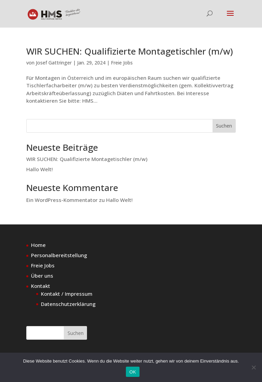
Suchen (224, 125)
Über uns (42, 275)
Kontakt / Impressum (66, 293)
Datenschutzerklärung (68, 303)
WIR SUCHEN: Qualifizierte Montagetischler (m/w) (129, 51)
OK (132, 371)
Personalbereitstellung (59, 255)
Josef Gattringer (54, 62)
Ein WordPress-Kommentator (62, 199)
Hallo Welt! (39, 169)
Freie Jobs (122, 62)
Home (38, 244)
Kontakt (40, 285)
